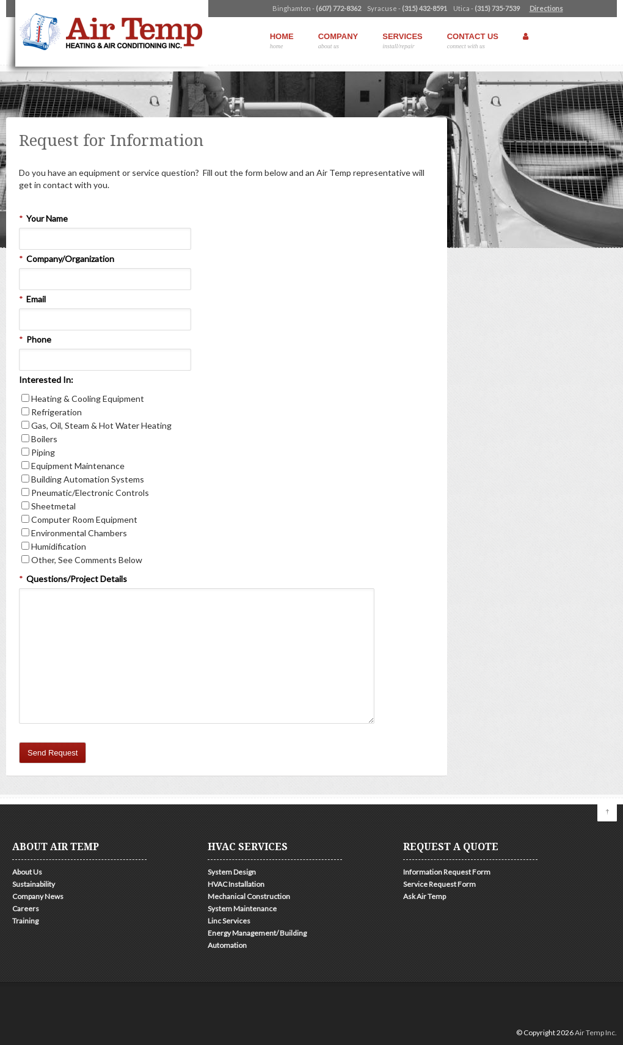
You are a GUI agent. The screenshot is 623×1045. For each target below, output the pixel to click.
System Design (232, 871)
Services (402, 40)
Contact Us (472, 40)
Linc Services (229, 920)
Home (282, 40)
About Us (27, 871)
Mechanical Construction (249, 896)
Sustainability (33, 884)
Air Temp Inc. (596, 1032)
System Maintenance (242, 908)
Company (338, 40)
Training (25, 920)
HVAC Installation (236, 884)
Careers (25, 908)
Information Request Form (446, 871)
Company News (38, 896)
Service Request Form (439, 884)
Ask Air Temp (424, 896)
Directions (546, 8)
